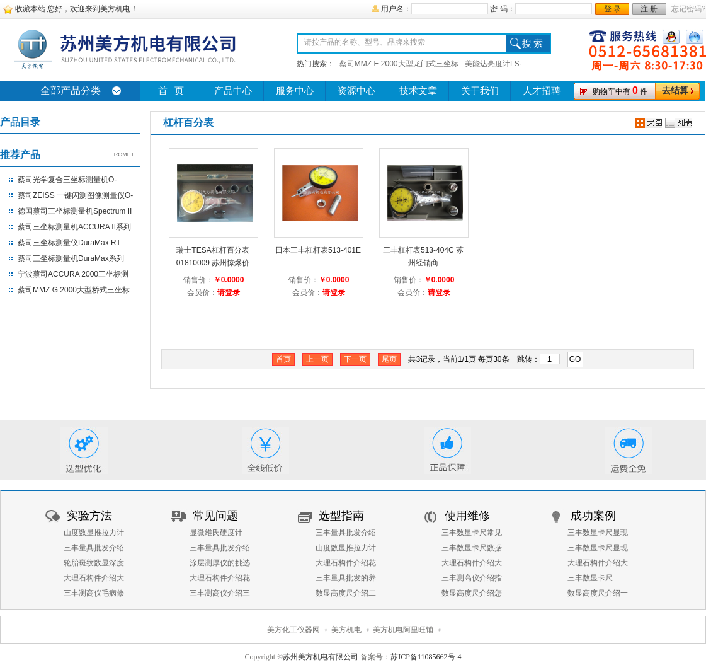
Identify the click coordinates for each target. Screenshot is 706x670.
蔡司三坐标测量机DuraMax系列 (71, 258)
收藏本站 (30, 8)
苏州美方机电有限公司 (320, 656)
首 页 (171, 91)
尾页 (389, 359)
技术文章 (418, 91)
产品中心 (233, 91)
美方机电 (346, 629)
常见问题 (215, 515)
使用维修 (467, 515)
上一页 (317, 359)
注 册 (649, 8)
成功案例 (593, 515)
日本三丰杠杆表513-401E (318, 250)
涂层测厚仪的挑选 (220, 562)
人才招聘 (542, 91)
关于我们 (480, 91)
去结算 (675, 90)
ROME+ (124, 154)
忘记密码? (688, 8)
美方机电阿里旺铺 (403, 629)
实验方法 (89, 515)
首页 (283, 359)
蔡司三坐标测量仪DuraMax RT (69, 242)
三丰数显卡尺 (590, 578)
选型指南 (341, 515)
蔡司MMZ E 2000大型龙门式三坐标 (398, 63)
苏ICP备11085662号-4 (425, 656)
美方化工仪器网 (293, 629)
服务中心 (295, 91)
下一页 (355, 359)
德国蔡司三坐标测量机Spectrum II (75, 211)
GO (575, 359)
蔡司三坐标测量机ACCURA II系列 (74, 226)
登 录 (612, 8)
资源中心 (356, 91)
